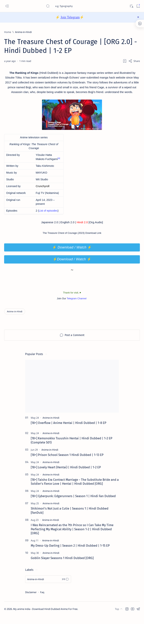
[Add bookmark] (125, 61)
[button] (127, 616)
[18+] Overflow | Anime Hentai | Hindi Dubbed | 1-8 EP (68, 430)
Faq (42, 599)
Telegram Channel (77, 306)
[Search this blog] (74, 6)
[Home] (7, 32)
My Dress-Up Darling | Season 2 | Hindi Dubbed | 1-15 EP (70, 553)
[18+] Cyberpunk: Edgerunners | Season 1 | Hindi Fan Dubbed (73, 504)
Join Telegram (70, 17)
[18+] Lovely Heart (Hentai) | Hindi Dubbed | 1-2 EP (66, 475)
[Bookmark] (138, 6)
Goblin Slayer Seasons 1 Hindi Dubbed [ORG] (62, 565)
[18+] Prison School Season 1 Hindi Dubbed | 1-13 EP (67, 462)
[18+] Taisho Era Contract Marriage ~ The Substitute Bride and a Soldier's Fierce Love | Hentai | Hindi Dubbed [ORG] (75, 489)
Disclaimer (31, 599)
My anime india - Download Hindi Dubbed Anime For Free (45, 616)
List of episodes (48, 217)
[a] (59, 165)
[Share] (134, 61)
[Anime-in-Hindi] (23, 32)
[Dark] (131, 6)
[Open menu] (7, 6)
